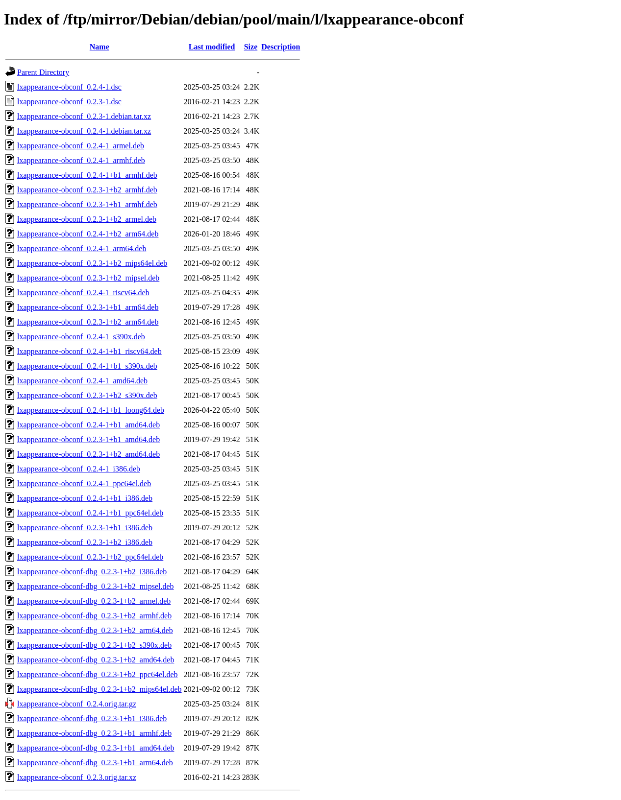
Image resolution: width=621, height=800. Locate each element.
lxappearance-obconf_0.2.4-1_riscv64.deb (83, 292)
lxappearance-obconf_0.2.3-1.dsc (69, 101)
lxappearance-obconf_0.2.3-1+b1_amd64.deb (88, 439)
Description (280, 47)
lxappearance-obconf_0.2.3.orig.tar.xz (76, 777)
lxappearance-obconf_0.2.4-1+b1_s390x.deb (87, 366)
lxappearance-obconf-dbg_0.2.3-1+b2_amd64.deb (95, 660)
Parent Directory (43, 72)
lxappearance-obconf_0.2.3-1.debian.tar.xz (84, 116)
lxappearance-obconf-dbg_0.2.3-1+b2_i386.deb (92, 571)
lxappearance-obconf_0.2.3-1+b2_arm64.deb (87, 322)
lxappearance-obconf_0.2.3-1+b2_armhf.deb (87, 190)
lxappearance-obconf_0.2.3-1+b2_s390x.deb (87, 395)
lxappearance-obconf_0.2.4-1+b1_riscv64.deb (89, 351)
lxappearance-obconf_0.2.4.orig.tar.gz (76, 704)
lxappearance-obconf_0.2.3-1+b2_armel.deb (86, 219)
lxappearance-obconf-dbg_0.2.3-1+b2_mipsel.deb (95, 586)
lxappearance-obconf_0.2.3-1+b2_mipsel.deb (88, 278)
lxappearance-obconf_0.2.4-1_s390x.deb (81, 336)
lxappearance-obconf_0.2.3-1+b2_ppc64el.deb (90, 557)
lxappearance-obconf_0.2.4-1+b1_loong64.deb (90, 410)
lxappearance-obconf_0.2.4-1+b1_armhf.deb (87, 175)
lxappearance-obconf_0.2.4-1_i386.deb (78, 469)
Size (251, 47)
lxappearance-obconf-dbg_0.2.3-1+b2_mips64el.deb (99, 689)
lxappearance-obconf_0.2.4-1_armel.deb (80, 145)
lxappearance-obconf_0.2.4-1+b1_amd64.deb (88, 425)
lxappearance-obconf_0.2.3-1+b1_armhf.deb (87, 204)
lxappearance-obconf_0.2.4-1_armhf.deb (81, 160)
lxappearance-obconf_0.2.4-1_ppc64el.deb (84, 483)
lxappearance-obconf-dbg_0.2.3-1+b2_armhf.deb (94, 616)
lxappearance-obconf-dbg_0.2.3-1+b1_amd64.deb (95, 748)
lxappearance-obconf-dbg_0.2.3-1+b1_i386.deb (92, 718)
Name (99, 47)
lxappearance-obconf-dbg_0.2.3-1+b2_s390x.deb (94, 645)
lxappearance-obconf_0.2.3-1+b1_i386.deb (84, 527)
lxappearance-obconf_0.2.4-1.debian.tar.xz (84, 131)
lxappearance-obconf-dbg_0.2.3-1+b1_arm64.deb (95, 762)
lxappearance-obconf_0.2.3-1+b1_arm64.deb (87, 307)
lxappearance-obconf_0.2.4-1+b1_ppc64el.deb (90, 513)
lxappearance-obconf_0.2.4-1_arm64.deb (81, 248)
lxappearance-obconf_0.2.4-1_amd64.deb (82, 380)
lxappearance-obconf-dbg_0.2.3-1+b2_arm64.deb (95, 630)
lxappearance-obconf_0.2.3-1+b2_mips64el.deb (92, 263)
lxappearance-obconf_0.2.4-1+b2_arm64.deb (87, 234)
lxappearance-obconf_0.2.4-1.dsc (69, 87)
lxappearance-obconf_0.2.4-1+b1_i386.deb (84, 498)
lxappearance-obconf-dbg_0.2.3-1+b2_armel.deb (94, 601)
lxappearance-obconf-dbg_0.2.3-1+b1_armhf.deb (94, 733)
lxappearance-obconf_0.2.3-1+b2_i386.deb (84, 542)
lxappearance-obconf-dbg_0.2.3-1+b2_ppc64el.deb (97, 674)
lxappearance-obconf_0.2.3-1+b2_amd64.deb (88, 454)
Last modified (212, 47)
